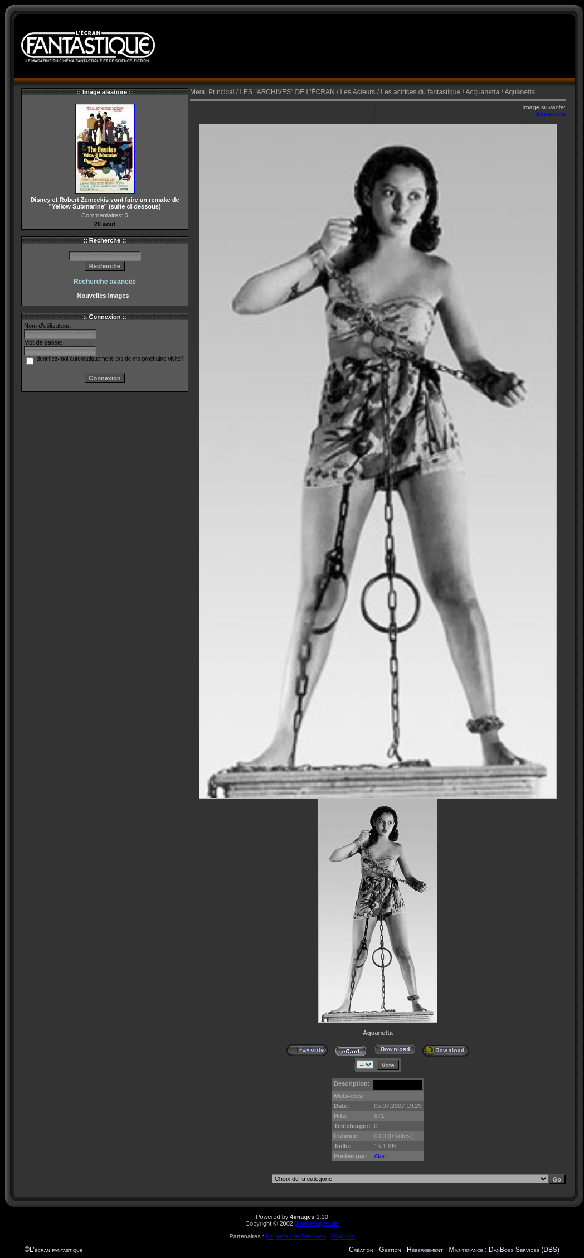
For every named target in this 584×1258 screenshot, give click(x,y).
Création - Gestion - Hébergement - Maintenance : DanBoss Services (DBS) (454, 1250)
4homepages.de (317, 1223)
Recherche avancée (105, 282)
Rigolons (343, 1236)
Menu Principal (212, 92)
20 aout (105, 224)
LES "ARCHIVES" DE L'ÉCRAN (287, 92)
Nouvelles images (104, 295)
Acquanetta (482, 92)
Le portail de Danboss (295, 1236)
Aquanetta (551, 113)
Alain (380, 1156)
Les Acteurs (358, 92)
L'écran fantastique (56, 1250)
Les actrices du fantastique (420, 92)
